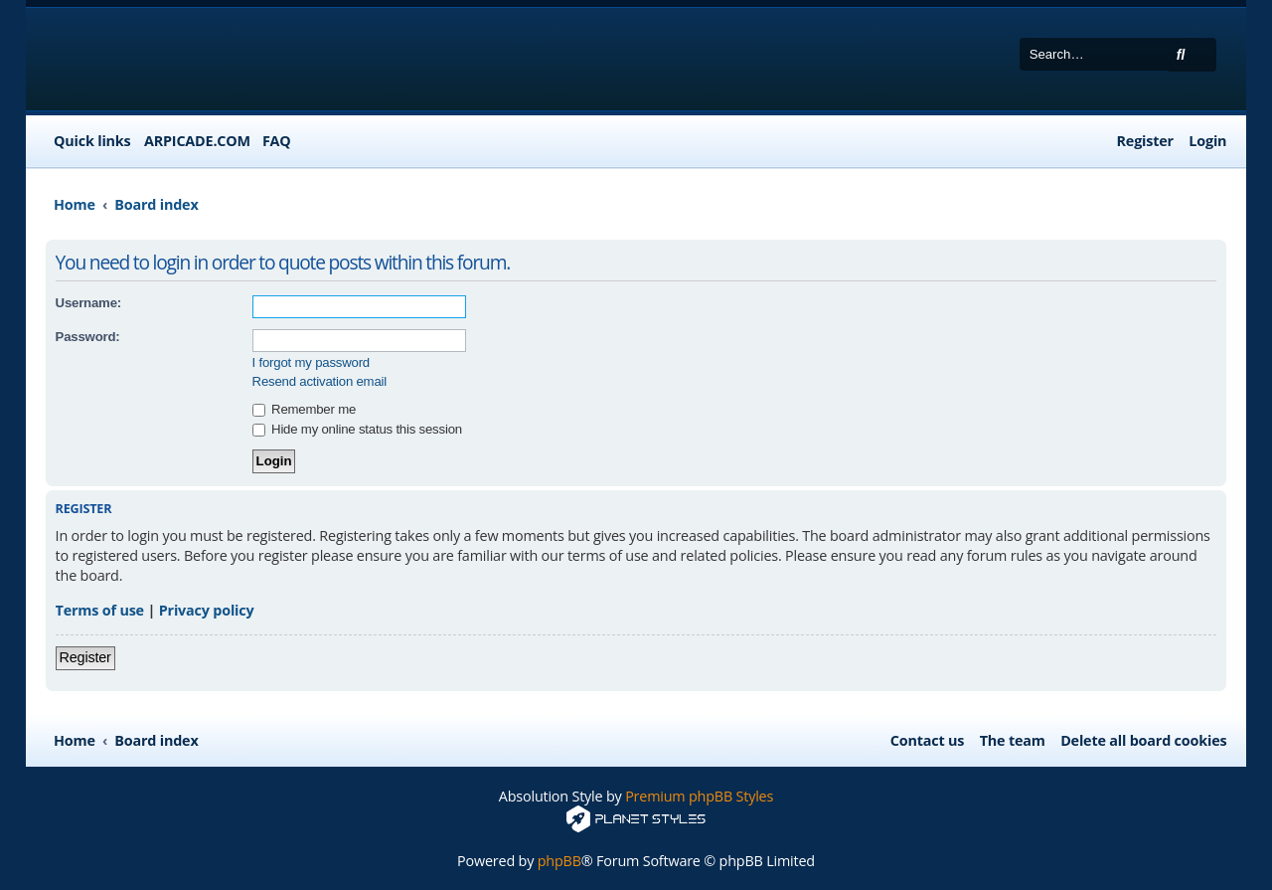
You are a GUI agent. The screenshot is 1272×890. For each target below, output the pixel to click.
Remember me (304, 409)
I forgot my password (311, 362)
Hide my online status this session (357, 429)
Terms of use (100, 610)
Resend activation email (319, 381)
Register (85, 657)
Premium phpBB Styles (699, 796)
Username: (88, 302)
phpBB (559, 860)
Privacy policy (206, 610)
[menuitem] (271, 141)
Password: (88, 336)
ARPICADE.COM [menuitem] (197, 140)
